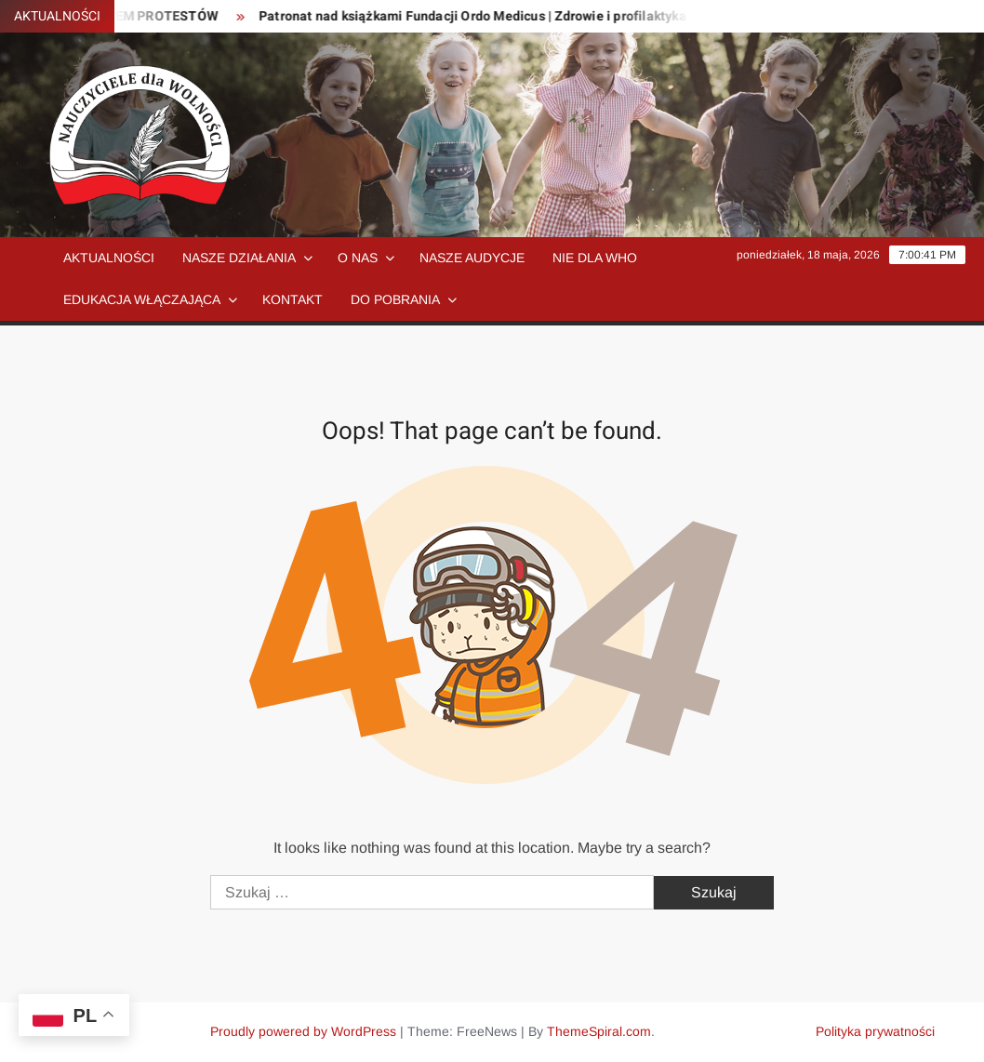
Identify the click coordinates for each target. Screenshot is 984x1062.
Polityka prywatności (875, 1031)
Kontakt (292, 299)
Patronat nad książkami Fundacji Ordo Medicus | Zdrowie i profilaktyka (481, 16)
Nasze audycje (472, 257)
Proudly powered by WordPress (303, 1031)
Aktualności (108, 257)
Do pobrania (395, 299)
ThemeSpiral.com (599, 1031)
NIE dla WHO (594, 257)
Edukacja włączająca (141, 299)
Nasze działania (239, 257)
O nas (358, 257)
